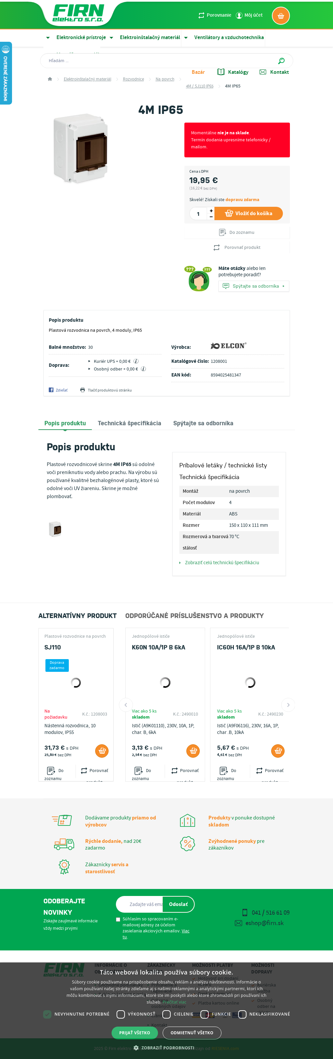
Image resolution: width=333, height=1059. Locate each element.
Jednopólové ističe (151, 636)
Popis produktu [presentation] (65, 423)
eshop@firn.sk (259, 923)
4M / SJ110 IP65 (199, 86)
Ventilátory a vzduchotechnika (222, 37)
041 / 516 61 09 (265, 913)
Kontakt (274, 72)
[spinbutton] (198, 213)
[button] (166, 1047)
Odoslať (178, 904)
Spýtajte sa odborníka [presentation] (203, 423)
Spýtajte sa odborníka (253, 286)
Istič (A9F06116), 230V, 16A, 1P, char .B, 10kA (248, 729)
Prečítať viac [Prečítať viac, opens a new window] (174, 1002)
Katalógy (232, 72)
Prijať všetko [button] (134, 1033)
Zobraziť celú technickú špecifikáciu (219, 563)
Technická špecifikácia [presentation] (129, 423)
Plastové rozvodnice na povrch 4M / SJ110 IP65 (75, 636)
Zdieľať (58, 390)
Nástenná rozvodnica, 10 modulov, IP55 (70, 729)
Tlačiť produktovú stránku (106, 390)
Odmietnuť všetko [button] (192, 1033)
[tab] (65, 423)
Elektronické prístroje (74, 37)
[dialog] (166, 1010)
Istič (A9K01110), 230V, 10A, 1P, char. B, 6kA (163, 729)
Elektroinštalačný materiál (143, 37)
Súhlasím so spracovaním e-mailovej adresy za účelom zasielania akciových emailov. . (152, 928)
